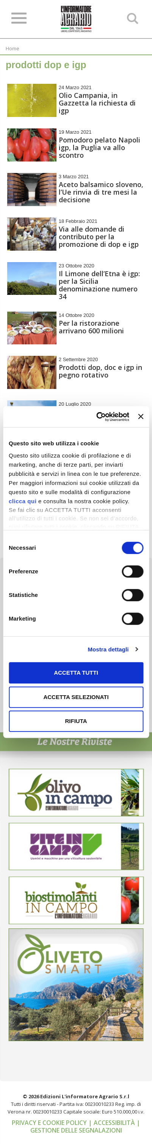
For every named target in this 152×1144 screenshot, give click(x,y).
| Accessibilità (112, 1122)
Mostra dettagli (108, 649)
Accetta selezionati (75, 697)
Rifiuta (76, 721)
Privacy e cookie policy (50, 1122)
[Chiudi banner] (140, 416)
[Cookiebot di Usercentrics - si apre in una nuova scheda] (97, 417)
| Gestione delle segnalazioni (85, 1126)
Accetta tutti (76, 672)
